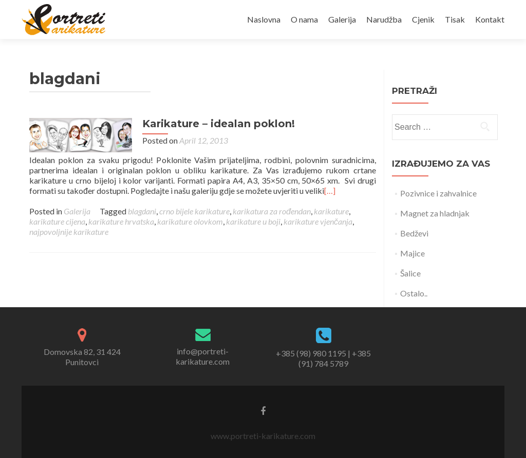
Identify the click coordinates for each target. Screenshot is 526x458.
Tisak (455, 19)
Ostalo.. (413, 293)
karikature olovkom (190, 221)
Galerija (342, 19)
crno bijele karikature (194, 211)
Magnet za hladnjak (434, 213)
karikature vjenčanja (318, 221)
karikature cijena (57, 221)
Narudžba (384, 19)
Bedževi (414, 233)
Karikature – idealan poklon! (218, 123)
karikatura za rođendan (272, 211)
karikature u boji (253, 221)
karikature (331, 211)
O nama (304, 19)
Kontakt (489, 19)
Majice (412, 253)
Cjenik (423, 19)
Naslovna (263, 19)
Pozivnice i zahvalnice (438, 193)
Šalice (410, 273)
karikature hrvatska (121, 221)
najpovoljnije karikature (68, 231)
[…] (329, 190)
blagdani (142, 211)
